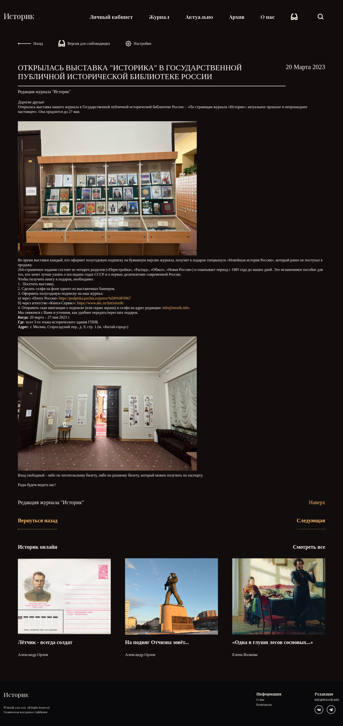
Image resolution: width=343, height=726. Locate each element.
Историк (19, 16)
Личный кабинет (111, 16)
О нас (268, 16)
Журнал (159, 16)
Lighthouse (41, 712)
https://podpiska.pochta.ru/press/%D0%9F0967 (95, 298)
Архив (236, 16)
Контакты (264, 704)
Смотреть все (309, 547)
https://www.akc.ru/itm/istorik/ (100, 303)
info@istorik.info (175, 308)
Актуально (199, 16)
